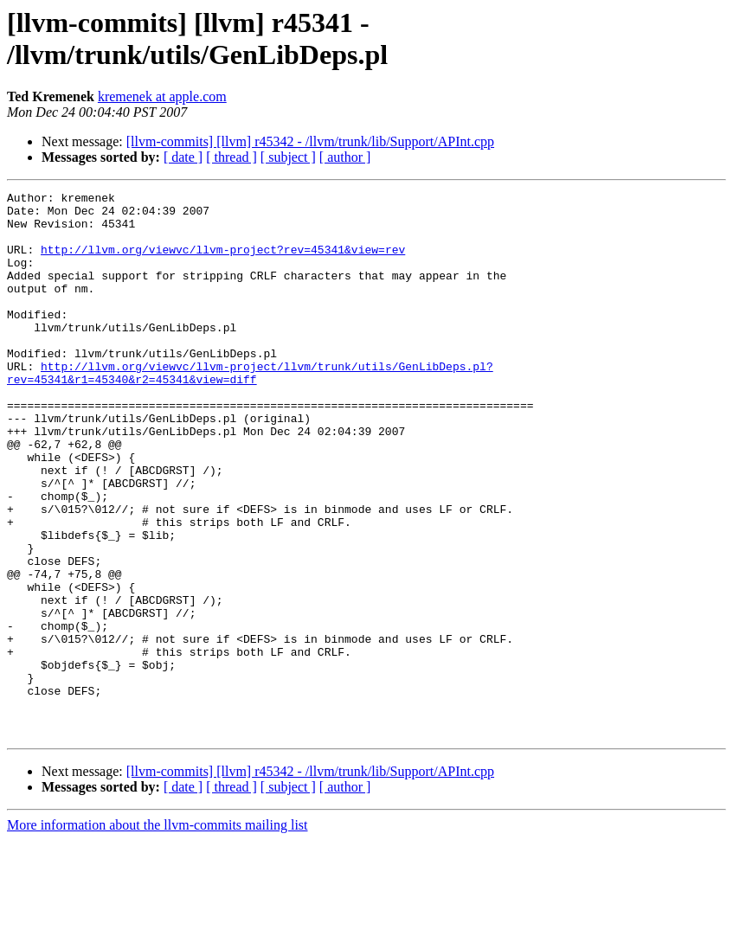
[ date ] (183, 157)
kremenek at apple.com (162, 96)
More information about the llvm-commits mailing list (157, 934)
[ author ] (345, 157)
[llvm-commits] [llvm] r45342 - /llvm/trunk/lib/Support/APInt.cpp (310, 141)
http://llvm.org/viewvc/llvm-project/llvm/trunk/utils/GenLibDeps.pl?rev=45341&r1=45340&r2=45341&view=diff (250, 410)
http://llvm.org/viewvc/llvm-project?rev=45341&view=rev (223, 262)
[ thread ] (231, 157)
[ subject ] (288, 157)
